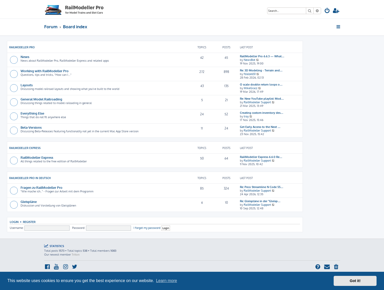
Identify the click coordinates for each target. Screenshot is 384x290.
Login (14, 221)
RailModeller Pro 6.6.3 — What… (262, 56)
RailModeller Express (25, 147)
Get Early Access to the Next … (260, 127)
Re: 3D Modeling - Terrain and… (261, 70)
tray (246, 116)
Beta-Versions (31, 127)
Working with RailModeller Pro (45, 71)
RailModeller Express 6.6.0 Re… (261, 157)
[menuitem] (327, 11)
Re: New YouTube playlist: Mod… (262, 98)
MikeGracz (250, 88)
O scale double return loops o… (261, 84)
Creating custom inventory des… (261, 113)
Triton (76, 254)
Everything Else (32, 113)
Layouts (27, 85)
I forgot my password (147, 228)
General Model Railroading (41, 99)
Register (29, 221)
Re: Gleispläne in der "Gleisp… (260, 201)
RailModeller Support (257, 102)
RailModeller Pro (22, 47)
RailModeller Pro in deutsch (30, 178)
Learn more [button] (166, 280)
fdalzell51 (250, 74)
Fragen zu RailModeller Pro (41, 187)
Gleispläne (29, 201)
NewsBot (249, 60)
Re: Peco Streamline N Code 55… (261, 187)
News (25, 56)
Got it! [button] (355, 281)
